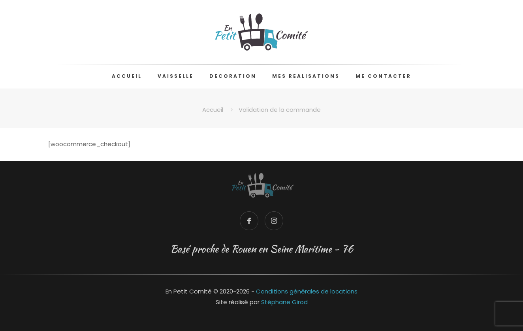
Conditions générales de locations (306, 291)
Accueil (212, 109)
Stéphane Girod (284, 302)
